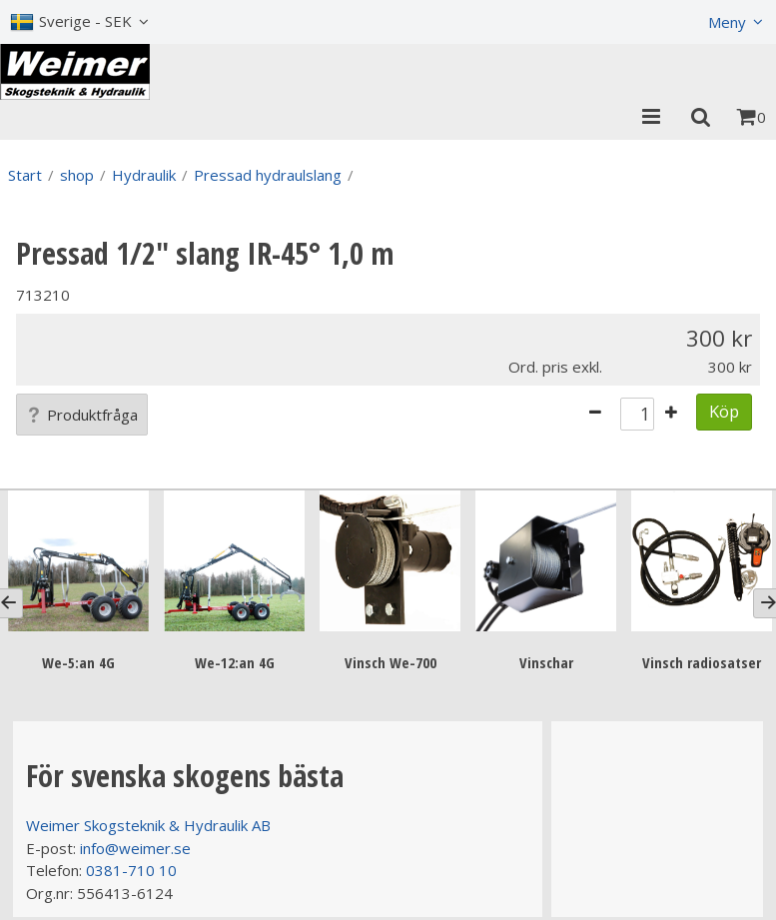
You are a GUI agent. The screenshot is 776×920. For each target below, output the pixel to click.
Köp (724, 411)
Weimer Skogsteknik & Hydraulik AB (148, 825)
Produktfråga (82, 415)
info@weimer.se (135, 848)
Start (25, 175)
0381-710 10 (131, 870)
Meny (727, 22)
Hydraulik (144, 175)
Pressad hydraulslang (268, 175)
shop (77, 175)
